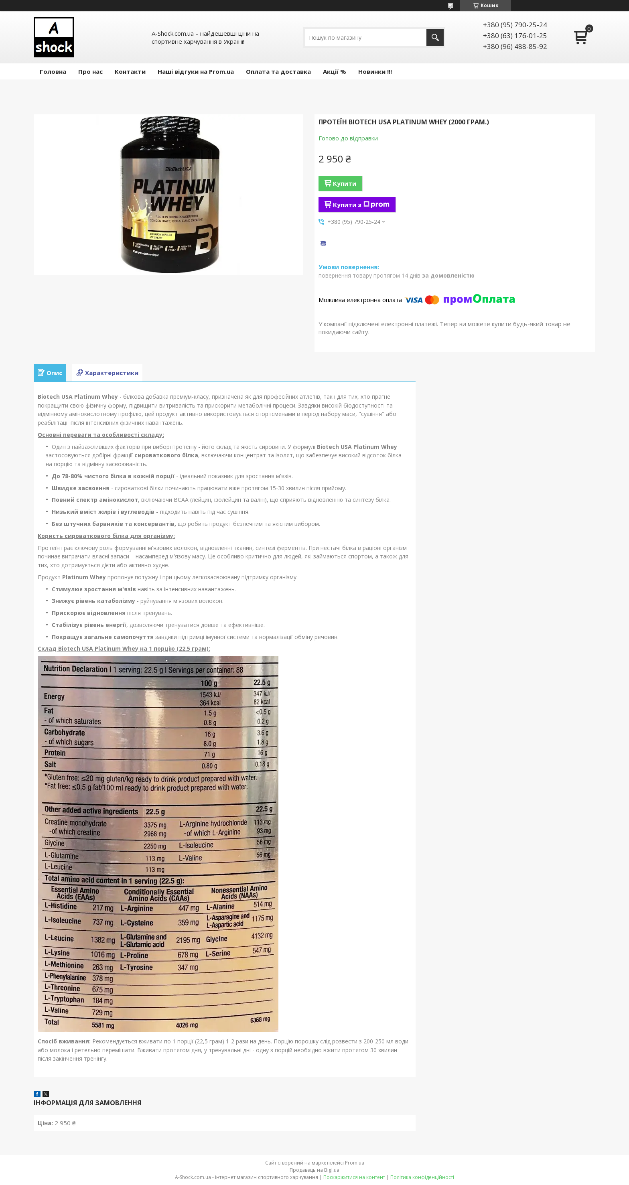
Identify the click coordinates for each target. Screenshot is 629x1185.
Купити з (361, 205)
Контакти (130, 71)
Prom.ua (354, 1162)
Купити (344, 183)
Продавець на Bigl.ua (314, 1170)
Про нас (90, 71)
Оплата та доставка (278, 71)
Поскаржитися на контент (354, 1177)
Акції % (334, 71)
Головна (53, 71)
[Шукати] (435, 37)
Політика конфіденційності (422, 1177)
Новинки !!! (375, 71)
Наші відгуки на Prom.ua (196, 71)
